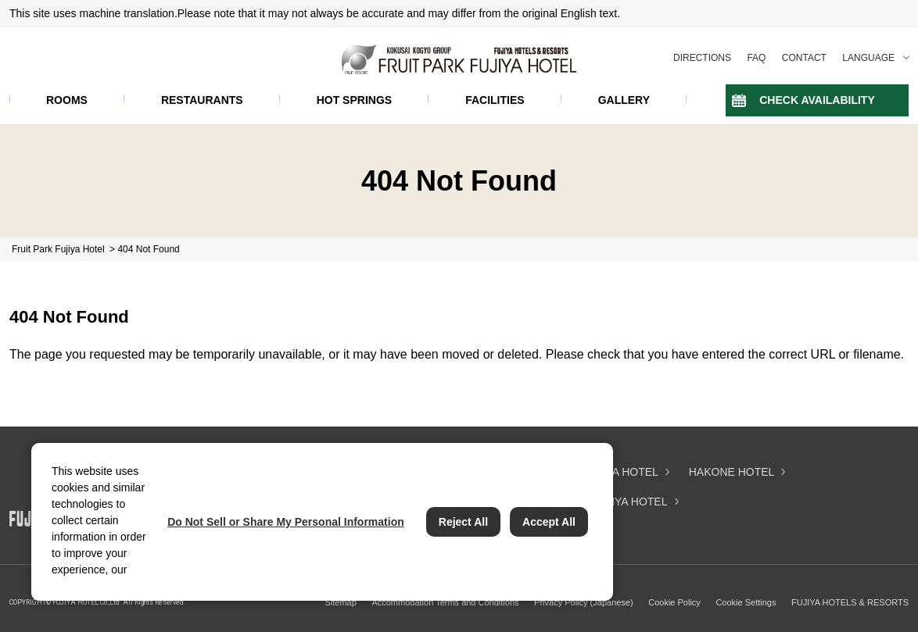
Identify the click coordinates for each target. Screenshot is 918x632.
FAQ (756, 57)
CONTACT (804, 57)
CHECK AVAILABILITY (817, 100)
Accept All (549, 522)
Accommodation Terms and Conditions (444, 602)
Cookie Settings (745, 602)
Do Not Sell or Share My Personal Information (285, 522)
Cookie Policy (674, 602)
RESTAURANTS (202, 100)
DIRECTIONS (702, 57)
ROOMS (67, 100)
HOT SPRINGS (354, 100)
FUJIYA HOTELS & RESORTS (850, 602)
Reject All (463, 522)
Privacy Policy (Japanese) (583, 602)
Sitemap (340, 602)
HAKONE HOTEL (732, 472)
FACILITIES (494, 100)
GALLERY (624, 100)
